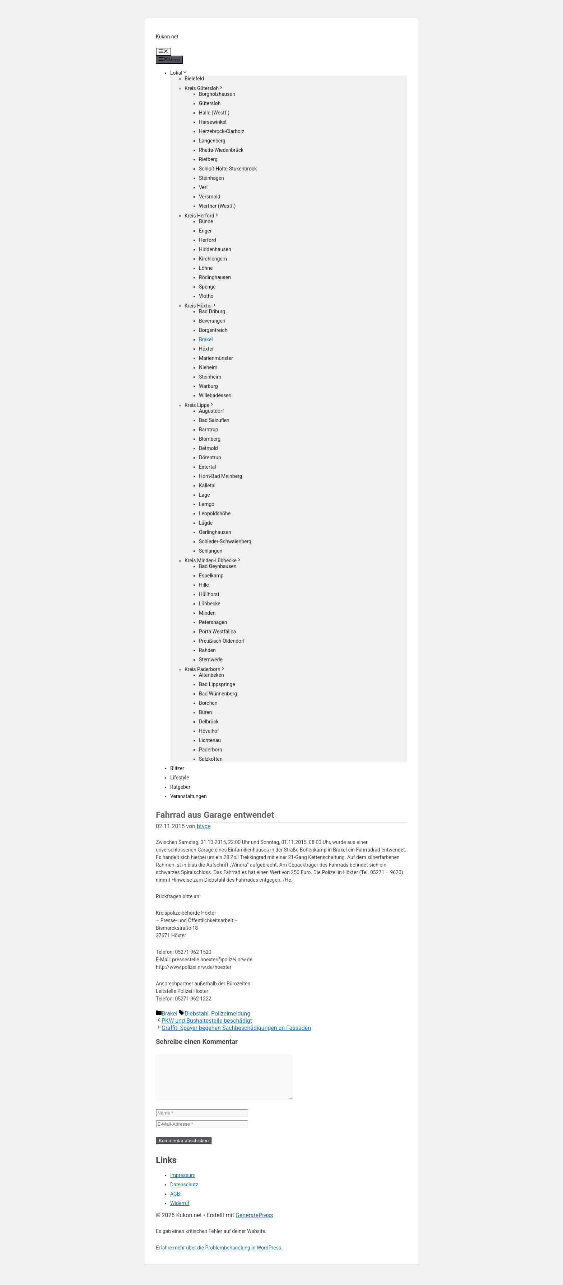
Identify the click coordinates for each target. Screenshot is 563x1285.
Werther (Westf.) (217, 206)
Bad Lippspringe (217, 684)
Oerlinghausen (215, 532)
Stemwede (211, 659)
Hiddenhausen (215, 249)
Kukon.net (167, 36)
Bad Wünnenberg (218, 694)
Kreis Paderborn (205, 669)
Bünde (206, 221)
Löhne (206, 268)
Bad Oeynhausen (217, 566)
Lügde (206, 523)
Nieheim (208, 367)
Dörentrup (210, 457)
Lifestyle (179, 777)
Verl (203, 187)
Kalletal (207, 485)
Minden (207, 613)
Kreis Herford (202, 216)
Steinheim (210, 377)
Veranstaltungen (188, 796)
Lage (204, 495)
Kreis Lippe (199, 405)
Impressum (182, 1184)
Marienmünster (216, 358)
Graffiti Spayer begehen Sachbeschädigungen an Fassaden (236, 1027)
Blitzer (177, 768)
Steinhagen (211, 178)
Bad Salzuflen (214, 420)
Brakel (206, 339)
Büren (205, 712)
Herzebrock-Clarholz (221, 131)
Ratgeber (180, 787)
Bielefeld (194, 78)
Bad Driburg (212, 311)
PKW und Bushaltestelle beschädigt (207, 1020)
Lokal (178, 73)
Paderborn (210, 749)
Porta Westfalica (217, 631)
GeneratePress (254, 1223)
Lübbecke (209, 603)
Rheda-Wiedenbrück (221, 150)
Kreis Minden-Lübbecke (213, 560)
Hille (204, 585)
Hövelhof (209, 731)
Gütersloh (209, 103)
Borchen (208, 703)
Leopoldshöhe (215, 513)
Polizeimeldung (230, 1013)
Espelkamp (211, 575)
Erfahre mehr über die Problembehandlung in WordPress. (219, 1256)
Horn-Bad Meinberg (220, 476)
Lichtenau (210, 740)
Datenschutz (184, 1193)
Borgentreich (213, 330)
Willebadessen (215, 395)
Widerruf (179, 1212)
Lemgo (206, 504)
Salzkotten (211, 759)
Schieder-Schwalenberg (225, 541)
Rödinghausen (215, 277)
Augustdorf (211, 411)
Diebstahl (197, 1013)
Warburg (208, 386)
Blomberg (209, 439)
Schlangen (210, 551)
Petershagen (213, 622)
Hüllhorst (209, 594)
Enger (205, 231)
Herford (207, 240)
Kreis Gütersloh (204, 88)
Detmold (208, 448)
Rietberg (208, 159)
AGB (175, 1202)
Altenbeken (211, 675)
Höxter (206, 349)
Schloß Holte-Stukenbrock (228, 169)
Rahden (207, 650)
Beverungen (212, 321)
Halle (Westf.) (214, 113)
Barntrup (208, 429)
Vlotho (206, 296)
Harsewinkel (212, 122)
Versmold (209, 197)
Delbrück (209, 721)
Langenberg (212, 141)
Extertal (207, 467)
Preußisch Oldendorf (222, 641)
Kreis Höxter (201, 306)
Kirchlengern (213, 259)
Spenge (207, 287)
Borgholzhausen (217, 94)
